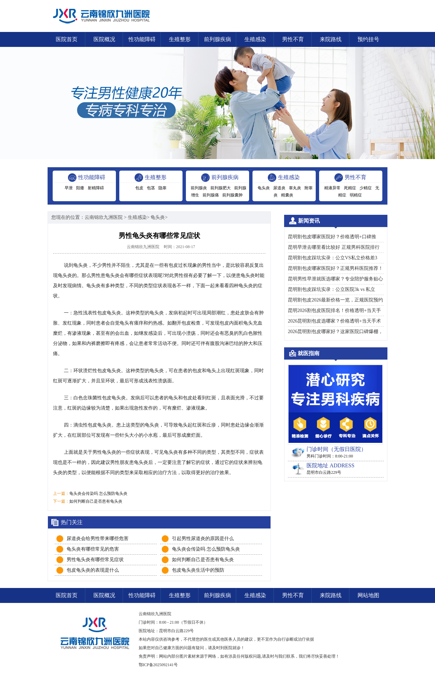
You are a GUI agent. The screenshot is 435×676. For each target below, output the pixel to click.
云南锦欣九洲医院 (104, 217)
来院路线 (331, 39)
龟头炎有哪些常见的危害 (93, 549)
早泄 (69, 188)
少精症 (366, 188)
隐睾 (162, 188)
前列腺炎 (199, 188)
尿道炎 (279, 188)
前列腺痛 (211, 195)
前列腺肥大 (220, 188)
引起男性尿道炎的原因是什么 (203, 538)
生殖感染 (255, 39)
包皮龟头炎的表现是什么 (93, 570)
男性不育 (293, 39)
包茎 (151, 188)
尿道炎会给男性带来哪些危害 (97, 538)
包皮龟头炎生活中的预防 (198, 570)
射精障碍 (96, 188)
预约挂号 (368, 39)
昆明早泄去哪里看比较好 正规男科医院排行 (334, 247)
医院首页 (66, 39)
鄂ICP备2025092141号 (158, 664)
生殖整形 (180, 39)
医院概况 (104, 39)
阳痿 (80, 188)
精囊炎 (287, 195)
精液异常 (332, 188)
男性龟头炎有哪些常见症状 (95, 559)
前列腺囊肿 (232, 195)
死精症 (350, 188)
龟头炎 (264, 188)
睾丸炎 (295, 188)
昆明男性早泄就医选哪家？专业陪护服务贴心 (335, 278)
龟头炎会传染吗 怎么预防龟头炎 (98, 493)
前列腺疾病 (217, 39)
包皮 (139, 188)
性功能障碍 (142, 39)
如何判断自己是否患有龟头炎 (95, 501)
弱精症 (356, 195)
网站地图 (368, 595)
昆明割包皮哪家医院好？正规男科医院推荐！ (335, 268)
